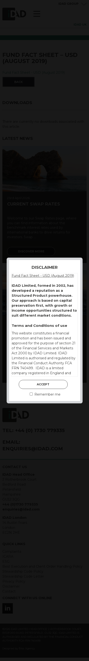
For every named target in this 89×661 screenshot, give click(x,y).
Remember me (45, 394)
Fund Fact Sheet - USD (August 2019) (43, 276)
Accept (43, 384)
